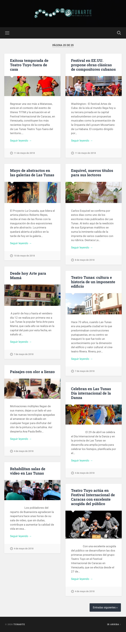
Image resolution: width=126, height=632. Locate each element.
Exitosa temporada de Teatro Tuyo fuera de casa (29, 65)
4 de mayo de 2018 (23, 451)
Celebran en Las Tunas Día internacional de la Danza (91, 393)
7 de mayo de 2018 (23, 354)
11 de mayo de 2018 (24, 153)
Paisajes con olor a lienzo (32, 371)
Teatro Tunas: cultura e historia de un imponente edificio (93, 282)
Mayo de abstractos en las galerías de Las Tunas (32, 172)
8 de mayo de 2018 (84, 260)
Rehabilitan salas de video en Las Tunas (27, 471)
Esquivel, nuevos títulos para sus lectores (92, 172)
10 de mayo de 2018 (24, 255)
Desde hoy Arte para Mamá (28, 275)
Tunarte (19, 624)
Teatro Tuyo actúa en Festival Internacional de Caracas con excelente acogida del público (93, 497)
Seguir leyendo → (21, 140)
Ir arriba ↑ (114, 624)
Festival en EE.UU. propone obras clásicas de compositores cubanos (93, 65)
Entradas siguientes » (105, 607)
